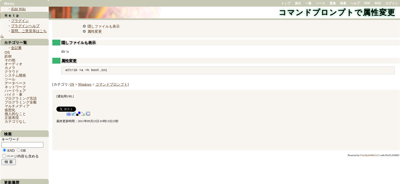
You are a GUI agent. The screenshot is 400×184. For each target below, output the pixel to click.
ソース (320, 3)
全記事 (16, 48)
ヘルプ (355, 3)
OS (72, 84)
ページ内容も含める (23, 156)
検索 (343, 3)
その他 (10, 60)
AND (11, 151)
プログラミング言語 (21, 98)
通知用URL (65, 96)
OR (23, 151)
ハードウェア (15, 91)
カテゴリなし (15, 121)
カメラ (10, 68)
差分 (298, 3)
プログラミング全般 (21, 102)
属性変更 (95, 31)
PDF (367, 3)
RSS (378, 3)
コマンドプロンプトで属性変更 (337, 12)
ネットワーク (15, 87)
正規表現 (12, 118)
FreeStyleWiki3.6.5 (370, 155)
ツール (10, 79)
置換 (333, 3)
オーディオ (13, 64)
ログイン (391, 3)
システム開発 (15, 75)
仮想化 (10, 110)
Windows (85, 84)
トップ (285, 3)
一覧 (308, 3)
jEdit (8, 56)
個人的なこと (15, 114)
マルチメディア (17, 106)
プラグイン (20, 21)
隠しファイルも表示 (104, 26)
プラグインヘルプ (25, 26)
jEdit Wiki (18, 9)
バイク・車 (13, 95)
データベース (15, 83)
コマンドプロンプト (111, 84)
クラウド (12, 72)
